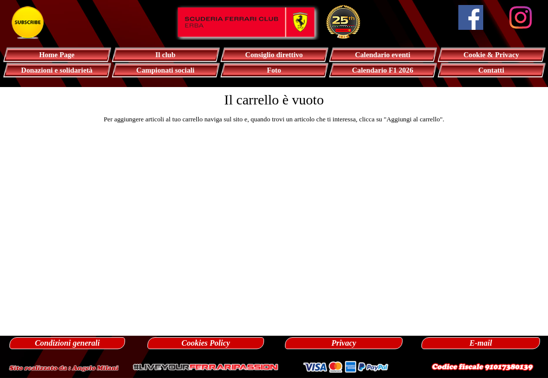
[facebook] (470, 17)
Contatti (491, 70)
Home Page (56, 55)
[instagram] (520, 17)
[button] (63, 367)
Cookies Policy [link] (205, 343)
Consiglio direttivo (274, 55)
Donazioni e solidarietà (56, 70)
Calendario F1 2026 (382, 70)
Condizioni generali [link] (67, 343)
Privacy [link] (343, 343)
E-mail (480, 343)
